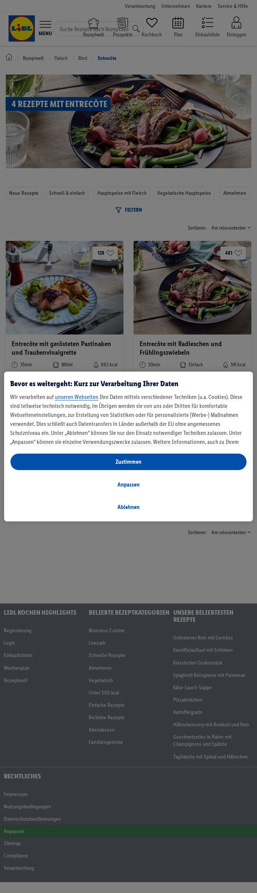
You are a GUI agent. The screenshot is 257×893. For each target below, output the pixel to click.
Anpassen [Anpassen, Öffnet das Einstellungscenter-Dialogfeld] (128, 484)
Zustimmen (128, 461)
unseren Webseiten (76, 396)
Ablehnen (128, 507)
